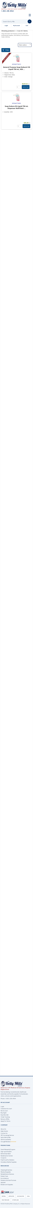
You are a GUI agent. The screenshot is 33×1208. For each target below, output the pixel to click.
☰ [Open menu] (30, 15)
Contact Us (4, 1133)
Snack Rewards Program (8, 1149)
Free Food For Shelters (7, 1160)
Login (2, 1106)
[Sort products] (25, 45)
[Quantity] (19, 87)
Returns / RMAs (5, 1119)
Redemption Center (7, 1156)
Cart (27, 25)
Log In (6, 25)
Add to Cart (26, 87)
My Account (16, 25)
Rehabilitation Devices (7, 1174)
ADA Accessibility (6, 1139)
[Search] (30, 21)
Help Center (4, 1131)
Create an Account (6, 1108)
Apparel (3, 1182)
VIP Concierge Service (7, 1135)
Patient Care (4, 1176)
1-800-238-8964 (10, 1098)
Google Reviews (8, 1141)
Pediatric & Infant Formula (8, 1180)
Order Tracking (5, 1117)
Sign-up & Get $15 (6, 1151)
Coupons (3, 1158)
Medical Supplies (6, 1172)
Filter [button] (5, 50)
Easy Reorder (5, 1115)
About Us (3, 1129)
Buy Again (4, 1112)
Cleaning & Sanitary (6, 1170)
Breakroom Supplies (7, 1184)
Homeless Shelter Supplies (9, 1162)
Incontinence (5, 1178)
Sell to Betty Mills (6, 1137)
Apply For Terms (5, 1121)
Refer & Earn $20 (6, 1153)
